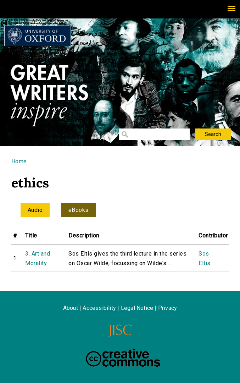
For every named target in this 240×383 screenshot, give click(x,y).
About (70, 308)
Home (19, 161)
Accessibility (99, 308)
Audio (35, 210)
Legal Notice (137, 308)
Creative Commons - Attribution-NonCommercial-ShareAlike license (123, 358)
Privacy (167, 308)
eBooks (78, 210)
